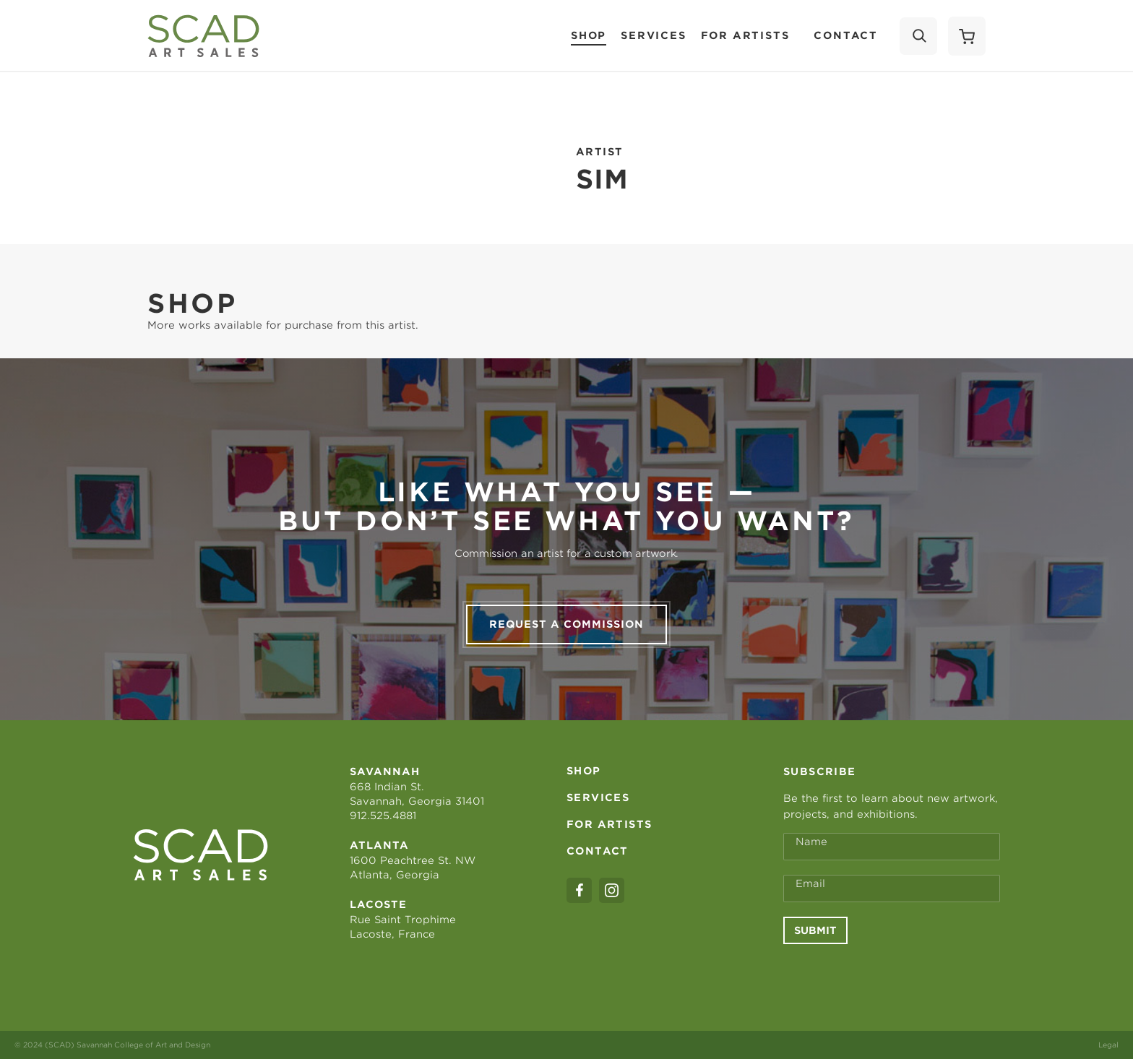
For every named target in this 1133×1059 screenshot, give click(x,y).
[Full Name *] (891, 846)
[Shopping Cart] (967, 36)
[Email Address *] (891, 888)
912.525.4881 (383, 815)
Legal (1108, 1044)
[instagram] (611, 890)
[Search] (918, 36)
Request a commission (566, 624)
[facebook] (579, 890)
